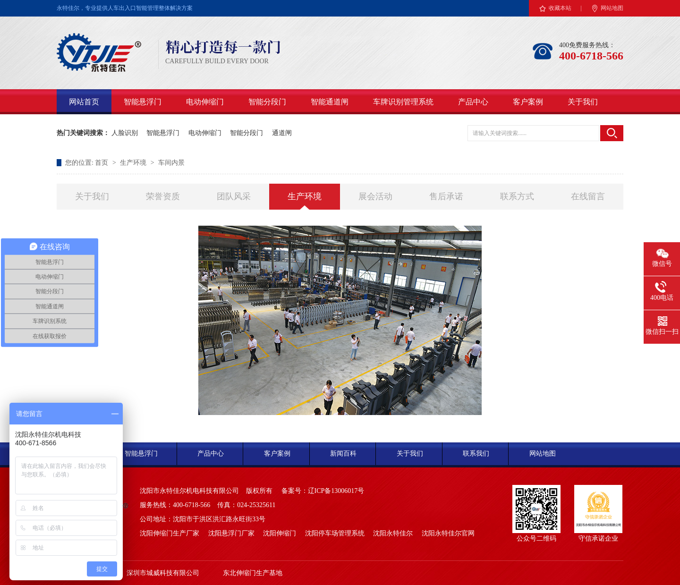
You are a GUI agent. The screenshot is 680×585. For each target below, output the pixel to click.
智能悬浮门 (143, 102)
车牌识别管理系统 (403, 102)
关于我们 (583, 102)
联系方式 (517, 196)
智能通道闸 (329, 102)
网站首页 (84, 102)
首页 (102, 162)
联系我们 (476, 453)
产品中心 (473, 102)
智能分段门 (267, 102)
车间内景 (171, 162)
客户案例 (528, 102)
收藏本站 (560, 8)
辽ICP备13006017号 (336, 490)
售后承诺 (446, 196)
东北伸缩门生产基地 (252, 573)
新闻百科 (343, 453)
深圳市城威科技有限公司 (163, 573)
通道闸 (282, 132)
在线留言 (588, 196)
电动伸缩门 (205, 102)
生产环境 (134, 162)
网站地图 (612, 8)
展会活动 (375, 196)
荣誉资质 (163, 196)
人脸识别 (124, 132)
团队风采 (234, 196)
